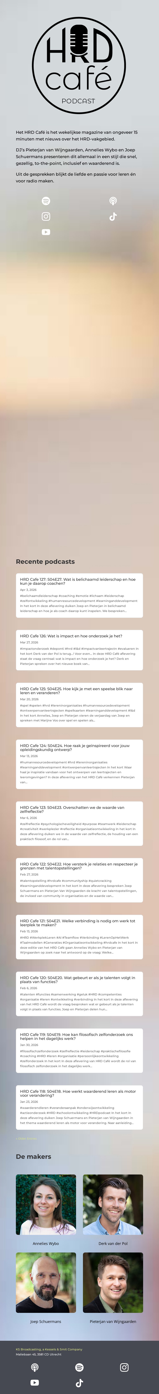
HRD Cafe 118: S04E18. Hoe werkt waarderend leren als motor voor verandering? (78, 1093)
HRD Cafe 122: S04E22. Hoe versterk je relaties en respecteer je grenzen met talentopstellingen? (79, 866)
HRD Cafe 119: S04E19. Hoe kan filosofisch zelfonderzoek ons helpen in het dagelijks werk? (76, 1036)
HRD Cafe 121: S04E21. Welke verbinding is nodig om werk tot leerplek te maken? (77, 923)
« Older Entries (26, 1139)
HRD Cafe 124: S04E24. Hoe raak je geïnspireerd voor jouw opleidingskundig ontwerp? (75, 747)
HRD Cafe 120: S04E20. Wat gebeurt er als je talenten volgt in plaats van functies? (77, 980)
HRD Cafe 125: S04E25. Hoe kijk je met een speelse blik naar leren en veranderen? (76, 691)
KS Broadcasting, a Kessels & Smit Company (49, 1349)
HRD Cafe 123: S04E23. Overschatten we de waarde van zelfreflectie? (72, 809)
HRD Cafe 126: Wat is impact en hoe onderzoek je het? (71, 636)
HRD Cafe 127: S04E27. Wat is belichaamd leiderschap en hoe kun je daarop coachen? (78, 581)
